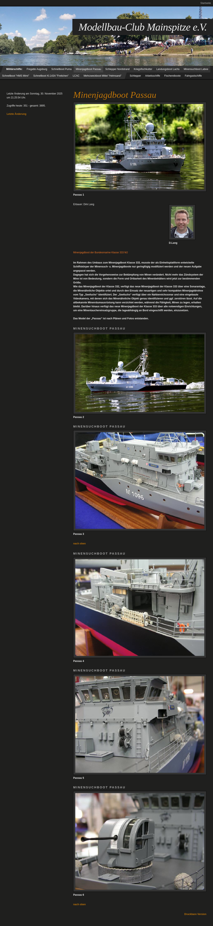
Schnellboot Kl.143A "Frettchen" (51, 75)
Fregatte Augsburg (37, 69)
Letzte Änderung (16, 114)
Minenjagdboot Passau (88, 69)
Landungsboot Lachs (168, 69)
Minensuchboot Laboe (196, 69)
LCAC (76, 75)
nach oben (79, 543)
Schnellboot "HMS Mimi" (15, 75)
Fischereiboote (172, 75)
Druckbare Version (195, 914)
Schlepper (135, 75)
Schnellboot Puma (61, 69)
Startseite (205, 3)
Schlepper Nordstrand (117, 69)
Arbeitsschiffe (152, 75)
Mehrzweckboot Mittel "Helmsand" (102, 75)
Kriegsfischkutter (143, 69)
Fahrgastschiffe (193, 75)
